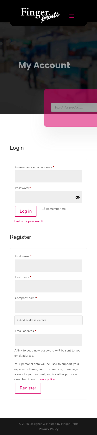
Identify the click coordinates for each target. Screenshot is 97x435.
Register (28, 388)
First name (23, 256)
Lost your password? (28, 221)
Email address (31, 330)
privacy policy (45, 379)
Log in (26, 211)
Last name (23, 277)
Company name (26, 298)
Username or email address (40, 166)
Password (29, 187)
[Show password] (77, 197)
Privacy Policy (48, 429)
